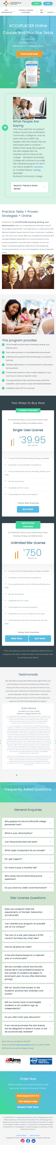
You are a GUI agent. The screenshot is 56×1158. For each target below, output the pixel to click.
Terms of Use (34, 1135)
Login (48, 4)
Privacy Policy (21, 1135)
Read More (38, 167)
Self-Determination (7, 11)
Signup (36, 4)
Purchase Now (30, 53)
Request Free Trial (28, 1107)
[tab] (29, 187)
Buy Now (28, 509)
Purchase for (28, 1095)
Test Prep (43, 11)
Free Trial (16, 638)
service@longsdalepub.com (23, 1045)
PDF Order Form (28, 1101)
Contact (51, 12)
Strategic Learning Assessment (27, 11)
